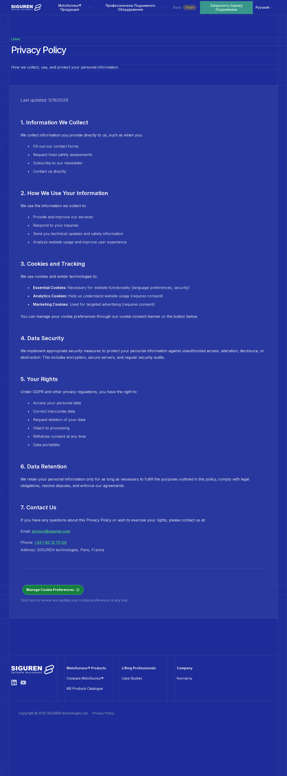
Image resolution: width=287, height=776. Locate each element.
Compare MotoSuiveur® (85, 678)
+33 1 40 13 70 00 (50, 542)
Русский (264, 7)
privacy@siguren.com (51, 531)
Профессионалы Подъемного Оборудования (136, 7)
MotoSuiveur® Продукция (74, 7)
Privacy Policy (103, 713)
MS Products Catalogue (85, 688)
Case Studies (132, 678)
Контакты (184, 678)
